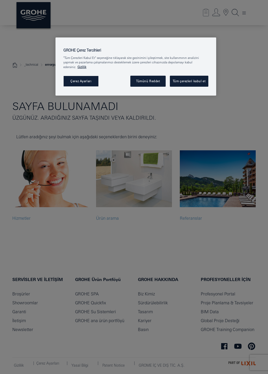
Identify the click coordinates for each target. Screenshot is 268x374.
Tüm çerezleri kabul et (189, 81)
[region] (135, 66)
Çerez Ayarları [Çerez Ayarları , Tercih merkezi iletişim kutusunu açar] (80, 81)
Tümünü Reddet (148, 81)
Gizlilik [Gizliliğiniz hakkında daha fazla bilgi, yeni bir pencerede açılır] (81, 67)
